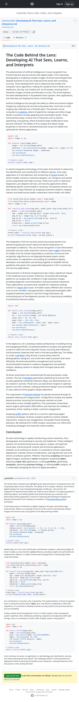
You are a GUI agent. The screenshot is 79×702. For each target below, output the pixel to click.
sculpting (22, 112)
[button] (34, 32)
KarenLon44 (8, 20)
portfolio (20, 355)
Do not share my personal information (39, 692)
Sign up (69, 4)
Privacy (17, 690)
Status (32, 690)
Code (6, 37)
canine (54, 175)
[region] (39, 261)
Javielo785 (9, 478)
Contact (54, 690)
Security (25, 690)
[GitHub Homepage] (32, 695)
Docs (47, 690)
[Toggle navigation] (6, 4)
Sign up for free (12, 676)
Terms (11, 690)
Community (40, 690)
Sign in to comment (12, 679)
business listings (32, 394)
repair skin (22, 287)
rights (57, 250)
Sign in (59, 4)
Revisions (20, 37)
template (28, 378)
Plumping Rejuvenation (56, 499)
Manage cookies (64, 690)
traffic (18, 414)
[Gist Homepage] (32, 4)
